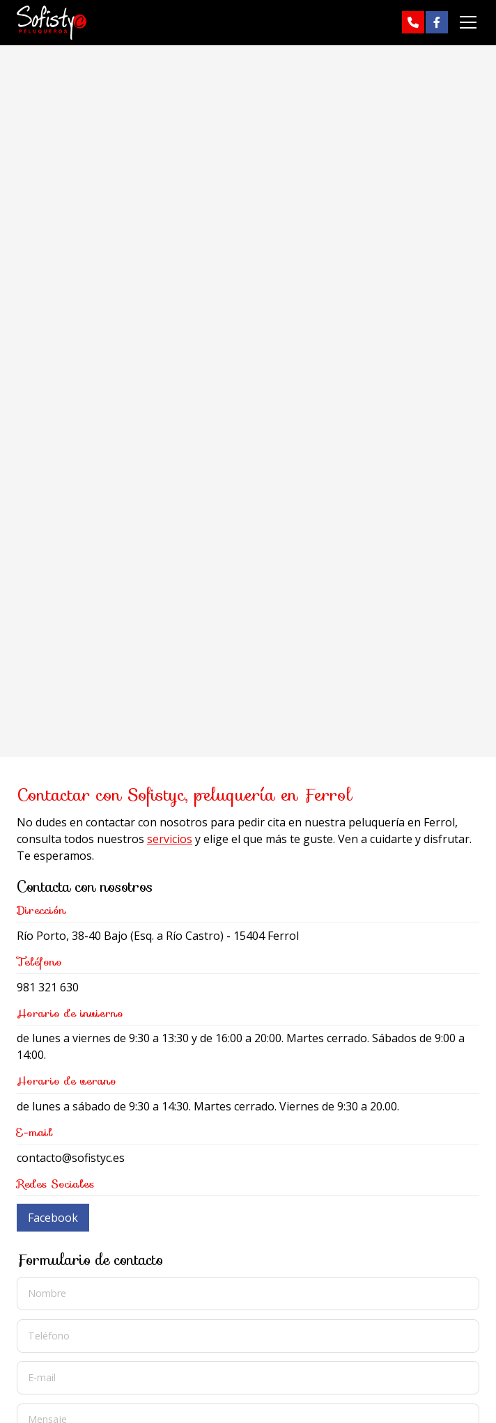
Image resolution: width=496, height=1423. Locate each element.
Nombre (47, 1293)
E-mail (42, 1377)
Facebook (53, 1217)
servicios (169, 839)
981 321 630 (48, 987)
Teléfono (49, 1335)
